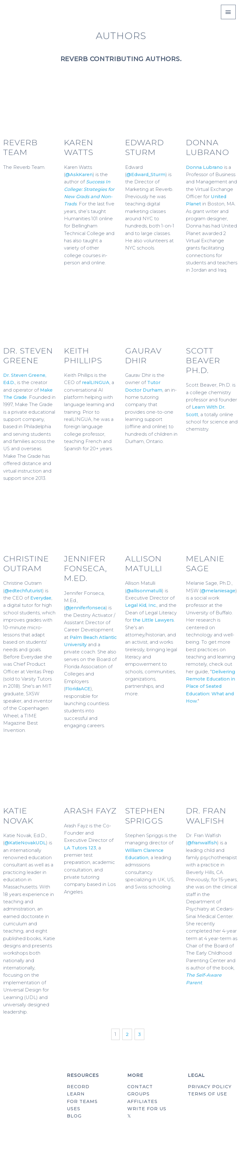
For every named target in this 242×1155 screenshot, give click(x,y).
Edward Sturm (144, 147)
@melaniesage (218, 591)
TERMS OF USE (207, 1094)
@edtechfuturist (23, 591)
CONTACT (140, 1086)
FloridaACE (77, 689)
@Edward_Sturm (145, 174)
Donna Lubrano (207, 147)
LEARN (76, 1094)
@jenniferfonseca (85, 608)
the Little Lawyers (153, 620)
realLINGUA (95, 382)
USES (73, 1109)
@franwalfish (202, 843)
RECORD (78, 1086)
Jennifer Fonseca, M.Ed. (85, 568)
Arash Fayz (90, 810)
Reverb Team (20, 147)
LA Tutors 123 (80, 848)
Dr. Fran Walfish (206, 815)
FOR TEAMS (82, 1101)
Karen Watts (78, 147)
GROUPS (138, 1094)
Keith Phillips (83, 355)
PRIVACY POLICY (210, 1086)
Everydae (40, 598)
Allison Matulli (143, 563)
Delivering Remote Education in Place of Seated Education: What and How (210, 686)
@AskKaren (79, 174)
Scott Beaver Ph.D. (203, 360)
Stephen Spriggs (145, 815)
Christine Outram (26, 563)
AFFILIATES (142, 1101)
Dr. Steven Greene (28, 355)
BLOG (74, 1116)
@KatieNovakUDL (25, 843)
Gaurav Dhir (143, 355)
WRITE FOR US (146, 1109)
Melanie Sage (205, 563)
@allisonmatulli (144, 591)
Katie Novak (18, 815)
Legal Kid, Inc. (141, 605)
